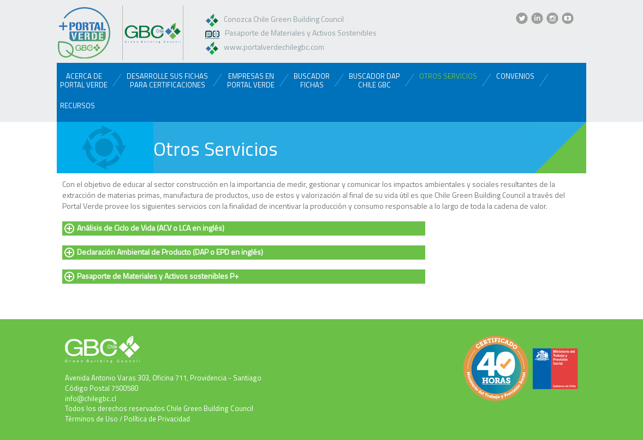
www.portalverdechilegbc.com (274, 46)
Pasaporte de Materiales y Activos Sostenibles (301, 32)
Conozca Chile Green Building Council (284, 19)
